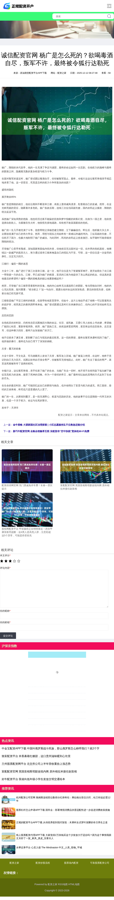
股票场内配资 (71, 862)
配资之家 (14, 862)
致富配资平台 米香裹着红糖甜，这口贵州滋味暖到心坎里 (36, 756)
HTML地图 (74, 884)
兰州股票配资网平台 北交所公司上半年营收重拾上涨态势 (36, 763)
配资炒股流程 (43, 862)
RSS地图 (63, 884)
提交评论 (8, 635)
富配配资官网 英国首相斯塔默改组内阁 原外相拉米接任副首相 (39, 771)
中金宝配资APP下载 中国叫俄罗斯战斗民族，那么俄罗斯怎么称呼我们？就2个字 (50, 748)
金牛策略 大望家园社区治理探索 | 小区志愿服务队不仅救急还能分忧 (49, 424)
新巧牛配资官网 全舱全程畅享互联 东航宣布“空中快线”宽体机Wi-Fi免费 (51, 431)
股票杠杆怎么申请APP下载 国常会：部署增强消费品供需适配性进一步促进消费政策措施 (63, 810)
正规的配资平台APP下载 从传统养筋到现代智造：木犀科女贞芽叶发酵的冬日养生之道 (62, 822)
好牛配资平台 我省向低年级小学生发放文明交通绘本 (33, 779)
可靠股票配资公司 (99, 862)
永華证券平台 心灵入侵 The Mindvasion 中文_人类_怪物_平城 (49, 847)
